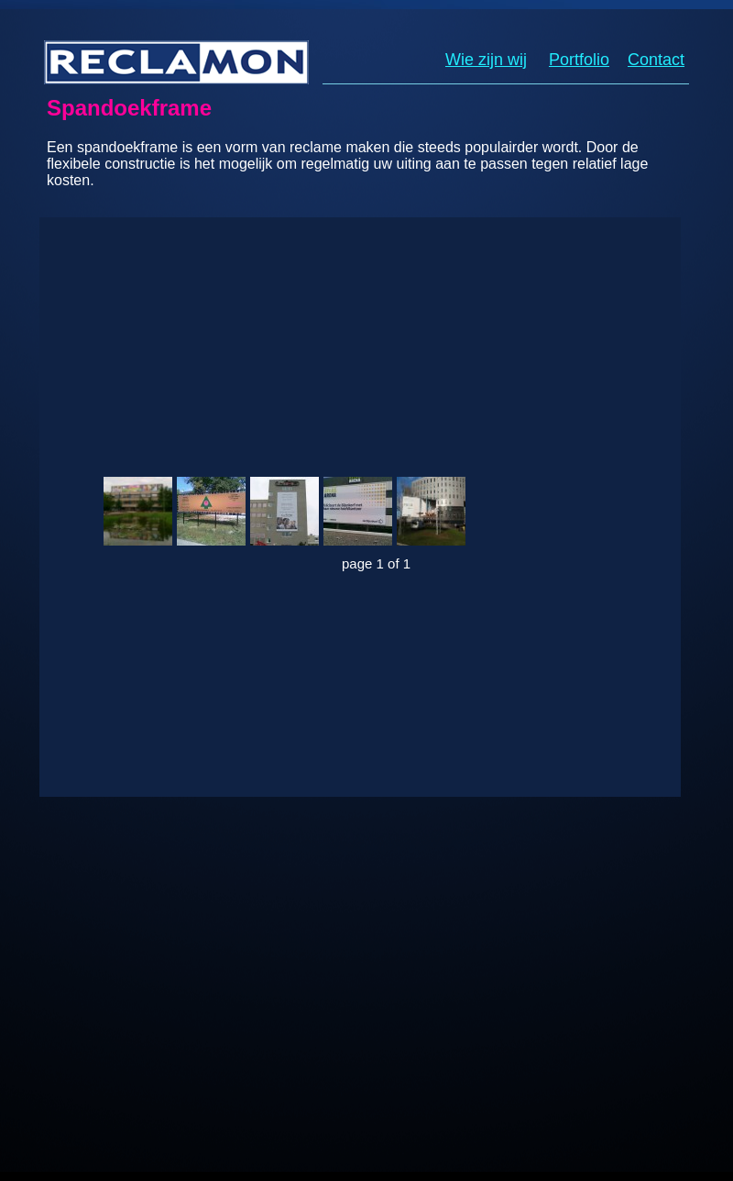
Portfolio (579, 59)
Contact (656, 59)
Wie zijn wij (486, 59)
